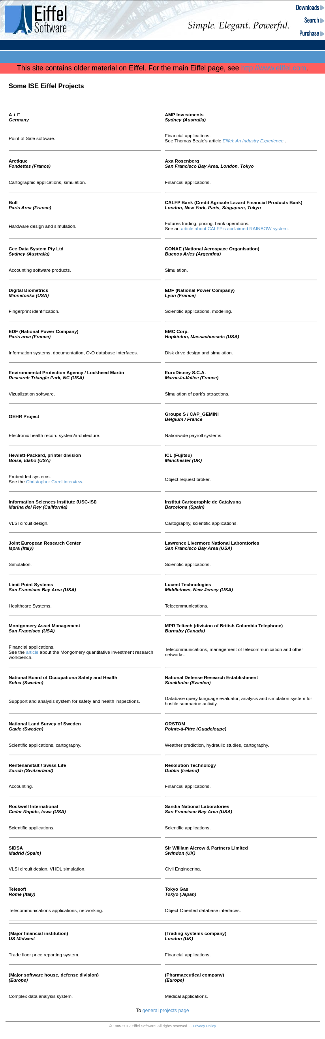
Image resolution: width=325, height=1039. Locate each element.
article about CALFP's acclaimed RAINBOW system (234, 228)
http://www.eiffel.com (273, 68)
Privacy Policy (204, 1026)
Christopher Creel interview (54, 481)
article (32, 652)
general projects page (166, 1010)
